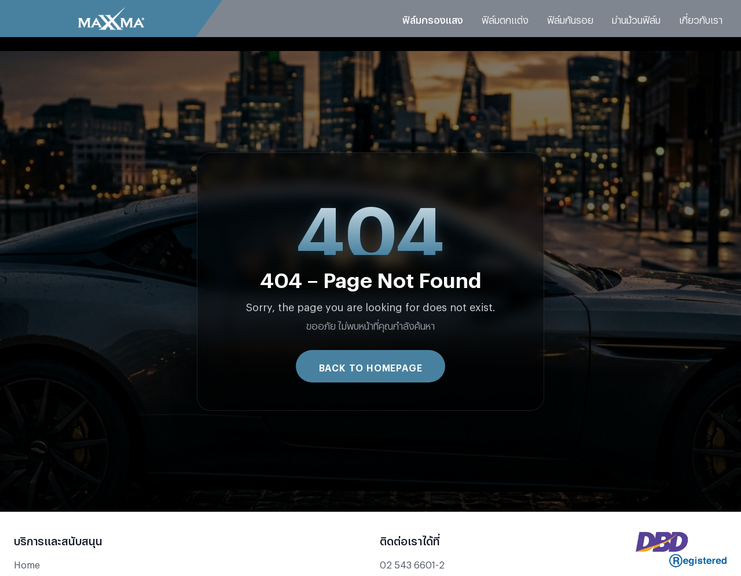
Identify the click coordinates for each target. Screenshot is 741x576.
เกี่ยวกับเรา (700, 18)
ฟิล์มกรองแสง (432, 18)
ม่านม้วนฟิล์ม (636, 18)
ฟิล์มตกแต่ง (505, 18)
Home (27, 563)
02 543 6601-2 (412, 563)
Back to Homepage (371, 366)
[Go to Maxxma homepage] (111, 18)
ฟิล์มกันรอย (570, 18)
